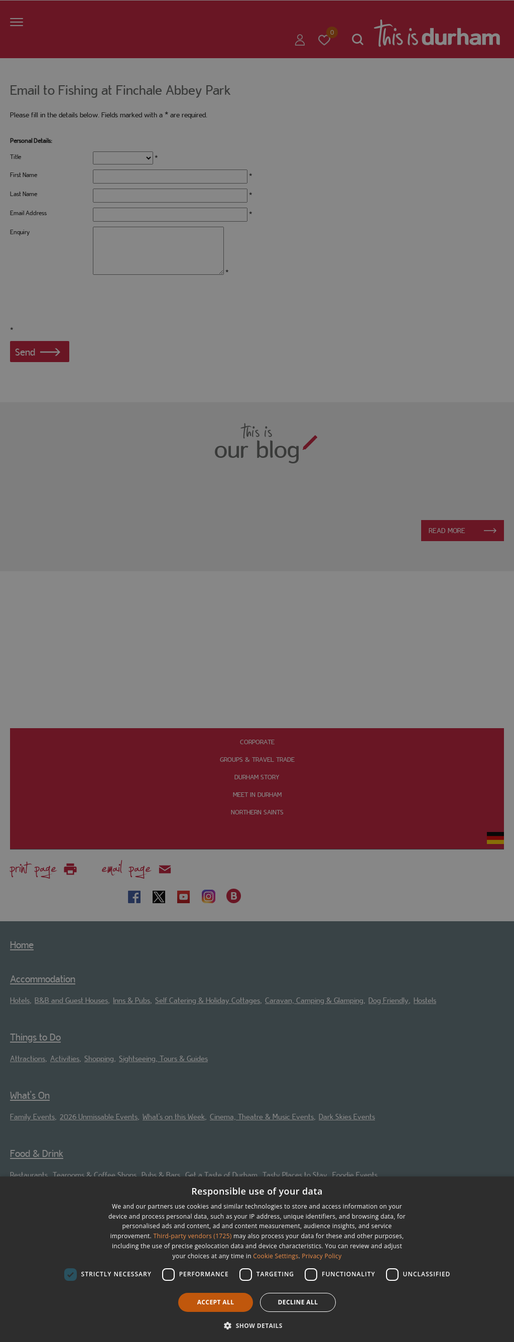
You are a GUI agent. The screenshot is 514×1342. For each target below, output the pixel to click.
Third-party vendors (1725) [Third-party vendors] (193, 1236)
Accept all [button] (215, 1302)
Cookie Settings (275, 1256)
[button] (257, 1324)
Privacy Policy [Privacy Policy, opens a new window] (321, 1256)
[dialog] (257, 1259)
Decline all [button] (298, 1302)
